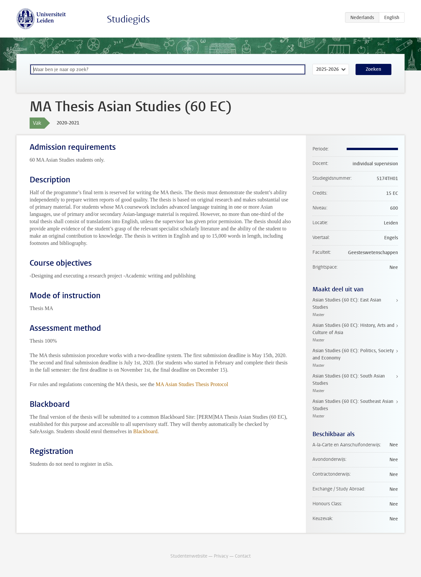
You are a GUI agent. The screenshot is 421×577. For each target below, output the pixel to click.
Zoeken (373, 69)
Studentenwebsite (188, 556)
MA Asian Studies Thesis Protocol (192, 384)
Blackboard (145, 431)
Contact (243, 556)
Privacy (221, 556)
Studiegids (128, 19)
